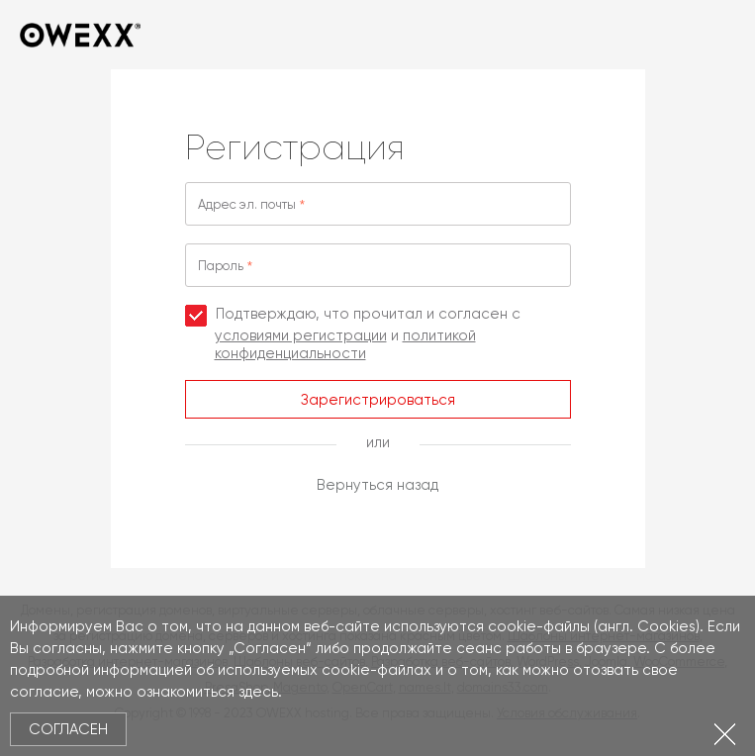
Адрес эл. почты (247, 204)
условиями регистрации (301, 335)
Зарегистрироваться (378, 400)
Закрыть (724, 733)
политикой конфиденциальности (345, 344)
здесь (258, 692)
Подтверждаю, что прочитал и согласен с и (352, 333)
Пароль (220, 265)
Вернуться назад (377, 485)
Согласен (68, 729)
